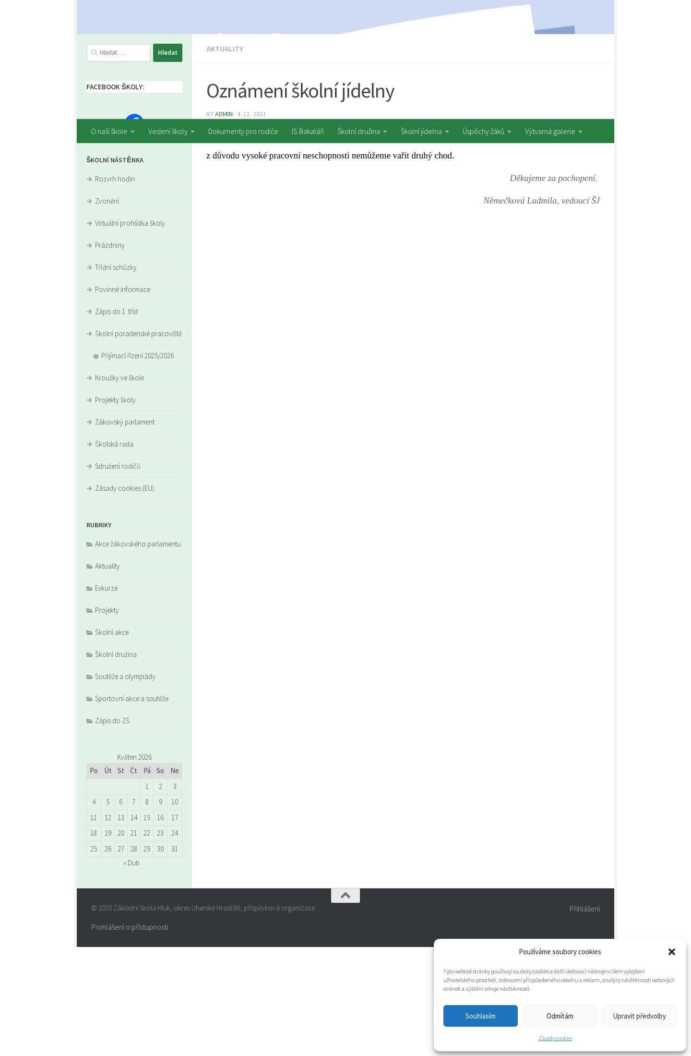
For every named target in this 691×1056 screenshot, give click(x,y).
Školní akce (112, 741)
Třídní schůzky (116, 376)
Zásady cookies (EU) (124, 597)
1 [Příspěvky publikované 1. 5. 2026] (147, 895)
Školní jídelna (421, 131)
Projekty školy (115, 508)
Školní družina (358, 131)
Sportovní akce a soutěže (131, 807)
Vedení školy (168, 131)
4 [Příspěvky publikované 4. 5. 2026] (93, 910)
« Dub (131, 971)
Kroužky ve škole (119, 486)
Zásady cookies (555, 1038)
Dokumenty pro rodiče (243, 131)
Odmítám (560, 1015)
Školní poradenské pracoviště (138, 442)
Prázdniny (110, 354)
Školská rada (114, 553)
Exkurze (106, 697)
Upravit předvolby (639, 1015)
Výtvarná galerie (550, 131)
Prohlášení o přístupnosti (129, 1036)
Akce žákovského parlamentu (138, 652)
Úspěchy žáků (483, 131)
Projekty (107, 719)
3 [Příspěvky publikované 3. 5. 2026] (175, 895)
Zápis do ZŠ (112, 829)
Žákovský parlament (125, 530)
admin (224, 222)
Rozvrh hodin (115, 287)
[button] (672, 952)
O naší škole (109, 131)
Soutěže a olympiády (125, 785)
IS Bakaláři (308, 131)
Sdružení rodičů (118, 575)
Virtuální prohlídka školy (130, 332)
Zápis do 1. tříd (116, 420)
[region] (345, 59)
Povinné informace (122, 398)
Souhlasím (480, 1015)
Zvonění (107, 310)
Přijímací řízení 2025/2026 (137, 464)
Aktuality (224, 157)
